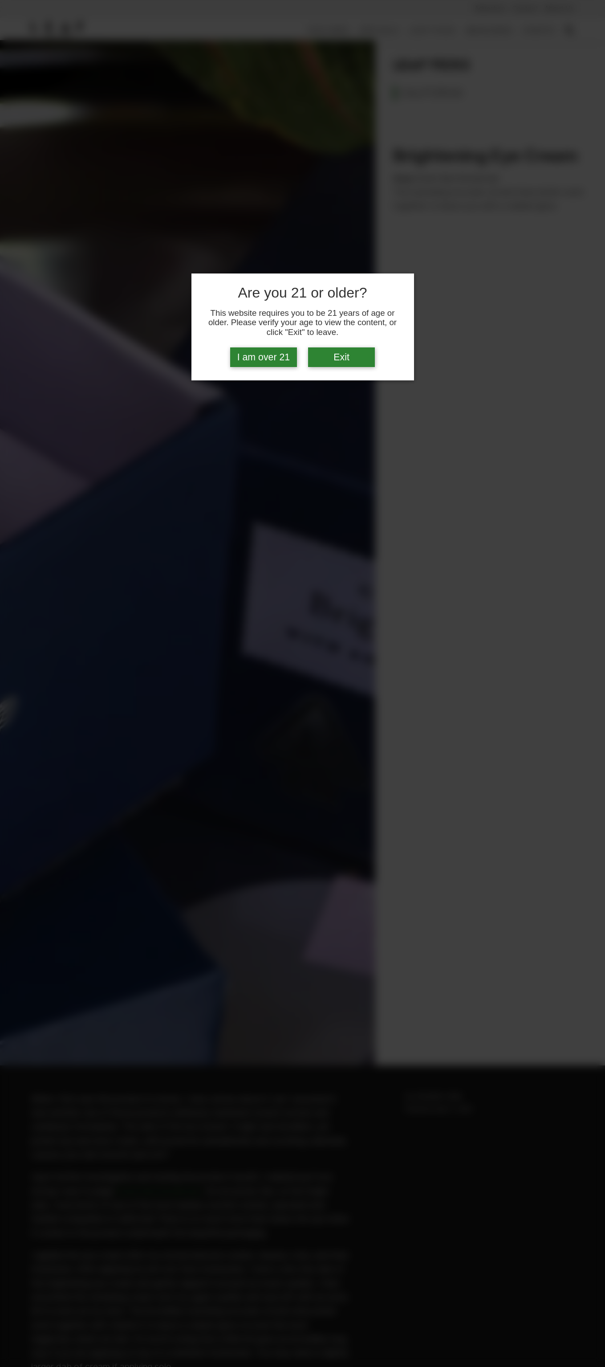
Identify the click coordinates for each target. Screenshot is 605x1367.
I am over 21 (263, 357)
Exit (341, 357)
